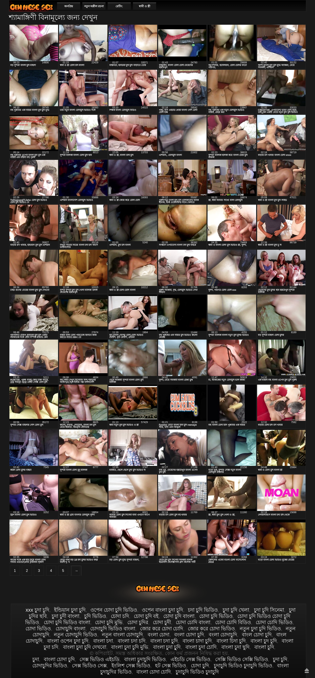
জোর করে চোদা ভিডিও (211, 628)
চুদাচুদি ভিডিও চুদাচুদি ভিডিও (243, 665)
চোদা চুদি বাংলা (178, 616)
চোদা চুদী (162, 622)
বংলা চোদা (158, 634)
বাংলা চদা (103, 641)
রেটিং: (119, 6)
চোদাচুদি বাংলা (70, 628)
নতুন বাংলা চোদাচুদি (122, 634)
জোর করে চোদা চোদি (161, 628)
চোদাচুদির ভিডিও (49, 665)
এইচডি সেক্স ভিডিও (190, 659)
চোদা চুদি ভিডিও (216, 616)
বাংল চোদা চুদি (257, 634)
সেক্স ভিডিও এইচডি (99, 659)
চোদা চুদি (200, 665)
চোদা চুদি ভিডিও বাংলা (67, 622)
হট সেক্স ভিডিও (170, 665)
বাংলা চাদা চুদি (197, 641)
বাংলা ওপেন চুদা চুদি (67, 641)
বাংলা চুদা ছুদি (235, 647)
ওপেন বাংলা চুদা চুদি (162, 610)
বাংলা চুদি (264, 647)
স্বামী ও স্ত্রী (144, 6)
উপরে (307, 670)
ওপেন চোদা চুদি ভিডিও (113, 610)
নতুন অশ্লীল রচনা (94, 6)
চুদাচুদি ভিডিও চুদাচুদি (197, 672)
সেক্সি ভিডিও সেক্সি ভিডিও (241, 659)
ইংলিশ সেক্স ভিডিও (130, 665)
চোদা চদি (120, 616)
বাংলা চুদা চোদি (201, 647)
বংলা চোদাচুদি (223, 634)
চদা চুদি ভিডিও (203, 610)
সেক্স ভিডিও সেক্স (89, 665)
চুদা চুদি (280, 659)
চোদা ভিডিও (38, 628)
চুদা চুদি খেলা (236, 610)
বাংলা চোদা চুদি (31, 7)
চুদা (35, 659)
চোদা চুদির (137, 622)
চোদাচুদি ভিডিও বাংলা (112, 628)
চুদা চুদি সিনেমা (269, 610)
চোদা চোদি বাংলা (193, 622)
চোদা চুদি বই (146, 616)
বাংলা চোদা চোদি (153, 672)
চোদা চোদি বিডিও (233, 622)
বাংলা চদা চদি (131, 641)
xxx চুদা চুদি (37, 610)
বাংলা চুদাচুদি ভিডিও (145, 659)
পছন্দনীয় (301, 6)
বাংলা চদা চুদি (164, 641)
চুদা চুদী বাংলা (65, 616)
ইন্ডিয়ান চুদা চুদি (70, 610)
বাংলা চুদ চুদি (264, 641)
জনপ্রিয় (68, 6)
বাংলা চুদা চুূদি (167, 647)
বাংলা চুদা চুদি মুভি (129, 647)
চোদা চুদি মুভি (109, 622)
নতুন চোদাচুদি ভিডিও (75, 634)
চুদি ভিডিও (95, 616)
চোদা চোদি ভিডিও (274, 622)
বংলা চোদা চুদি (189, 634)
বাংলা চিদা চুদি (231, 641)
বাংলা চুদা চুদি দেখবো (84, 647)
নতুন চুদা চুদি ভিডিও (260, 628)
